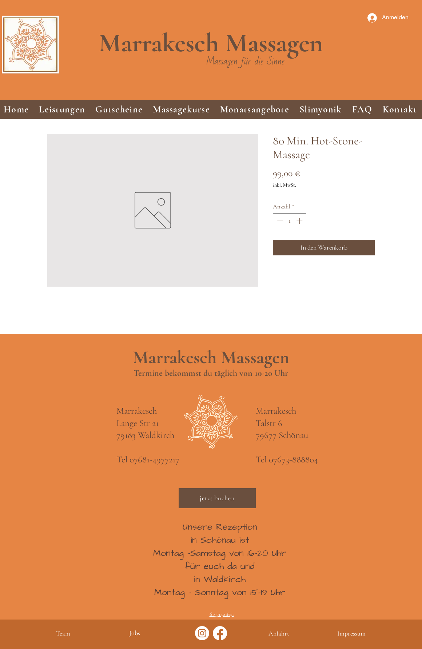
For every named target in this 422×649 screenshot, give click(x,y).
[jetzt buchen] (217, 498)
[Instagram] (202, 633)
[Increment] (300, 221)
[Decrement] (279, 221)
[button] (62, 109)
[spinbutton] (290, 221)
